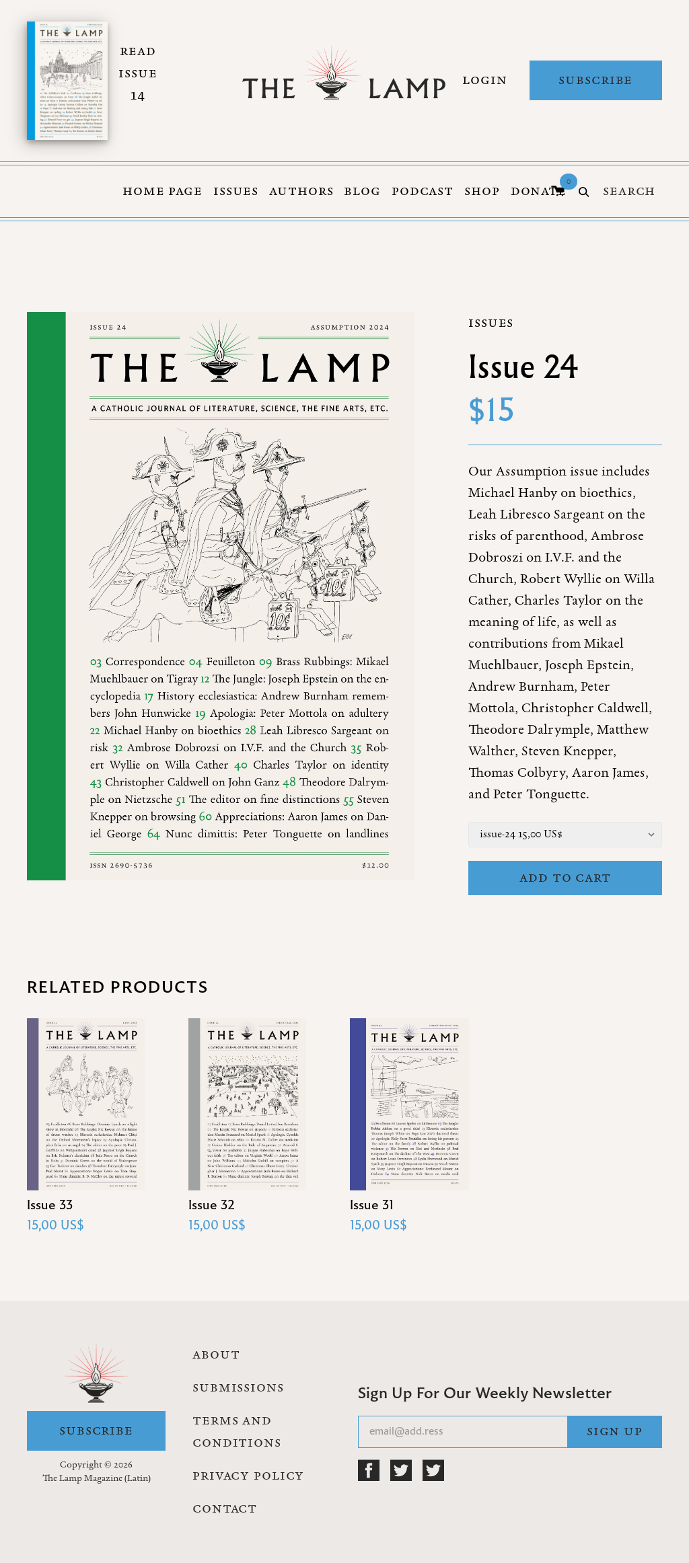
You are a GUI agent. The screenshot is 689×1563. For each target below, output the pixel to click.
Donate (539, 191)
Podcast (423, 191)
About (216, 1354)
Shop (482, 191)
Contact (224, 1508)
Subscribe (595, 80)
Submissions (238, 1387)
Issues (235, 191)
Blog (362, 191)
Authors (301, 191)
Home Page (162, 191)
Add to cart (565, 877)
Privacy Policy (248, 1475)
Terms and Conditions (236, 1431)
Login (484, 80)
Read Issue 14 (137, 73)
